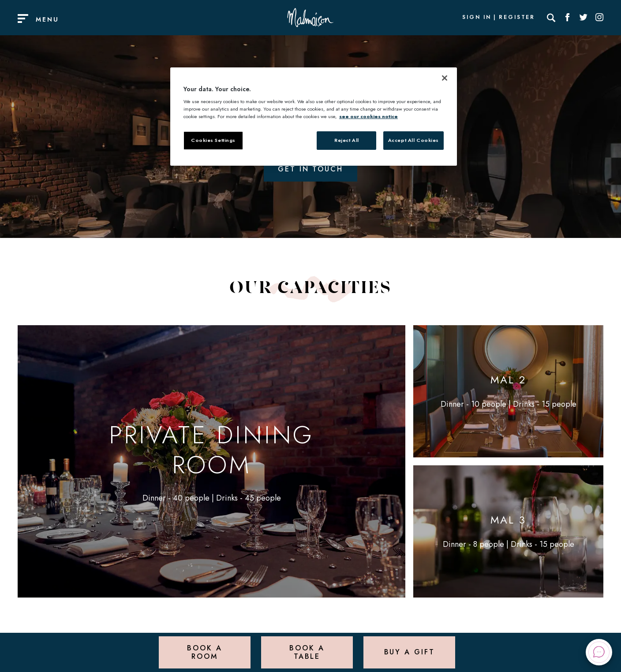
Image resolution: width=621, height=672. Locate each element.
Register (517, 18)
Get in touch (310, 169)
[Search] (551, 17)
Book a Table (306, 652)
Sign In (476, 18)
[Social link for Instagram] (599, 17)
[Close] (444, 78)
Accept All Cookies (413, 140)
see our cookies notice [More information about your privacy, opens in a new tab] (368, 116)
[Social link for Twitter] (583, 17)
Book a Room (204, 652)
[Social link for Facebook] (567, 17)
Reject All (346, 140)
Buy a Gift (409, 652)
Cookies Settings (213, 140)
